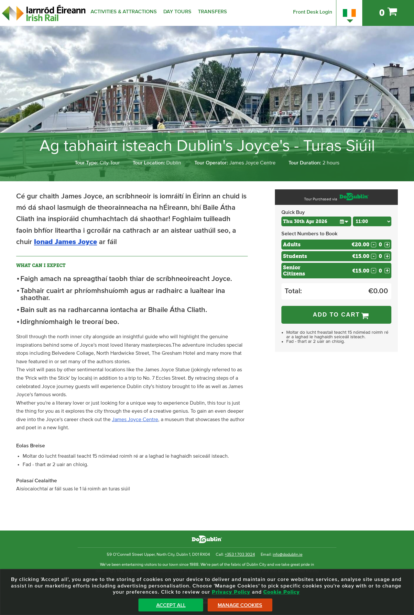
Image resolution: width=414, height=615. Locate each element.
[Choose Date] (316, 221)
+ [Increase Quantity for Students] (387, 256)
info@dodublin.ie (287, 555)
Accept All (171, 605)
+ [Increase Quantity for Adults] (387, 244)
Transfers (212, 11)
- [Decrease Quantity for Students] (374, 256)
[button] (344, 221)
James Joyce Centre (135, 419)
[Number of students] (380, 256)
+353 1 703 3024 (240, 555)
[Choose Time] (372, 221)
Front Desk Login (312, 12)
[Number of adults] (380, 244)
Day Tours (177, 11)
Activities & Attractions (124, 11)
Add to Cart (336, 314)
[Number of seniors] (380, 270)
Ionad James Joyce (65, 242)
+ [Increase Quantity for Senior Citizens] (387, 270)
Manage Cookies (240, 605)
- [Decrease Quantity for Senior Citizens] (374, 270)
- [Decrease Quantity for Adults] (374, 244)
